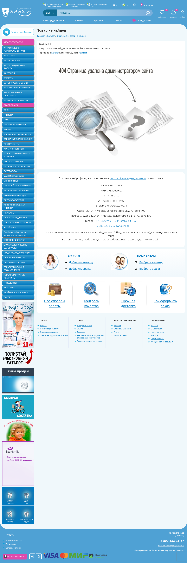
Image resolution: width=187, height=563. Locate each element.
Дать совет (26, 502)
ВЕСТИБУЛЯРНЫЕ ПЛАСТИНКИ (13, 94)
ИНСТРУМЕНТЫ (11, 144)
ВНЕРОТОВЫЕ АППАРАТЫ (17, 88)
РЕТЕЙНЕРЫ (10, 227)
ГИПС (6, 120)
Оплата (80, 329)
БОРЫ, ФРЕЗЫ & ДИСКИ (16, 83)
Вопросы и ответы (13, 548)
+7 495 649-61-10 (55, 5)
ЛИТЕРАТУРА (10, 171)
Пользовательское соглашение (89, 341)
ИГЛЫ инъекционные (14, 149)
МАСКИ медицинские (14, 176)
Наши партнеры (120, 335)
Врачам (74, 255)
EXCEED (8, 297)
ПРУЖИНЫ (9, 213)
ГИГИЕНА (8, 115)
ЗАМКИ (7, 129)
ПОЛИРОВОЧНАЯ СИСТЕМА (18, 222)
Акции (116, 332)
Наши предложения (52, 20)
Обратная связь (157, 339)
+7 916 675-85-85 (99, 5)
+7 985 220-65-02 (77, 5)
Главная (41, 36)
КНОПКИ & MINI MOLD (14, 161)
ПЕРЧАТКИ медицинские (15, 217)
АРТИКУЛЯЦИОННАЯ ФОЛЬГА (14, 66)
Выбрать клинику (151, 262)
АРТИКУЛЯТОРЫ (12, 60)
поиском (83, 53)
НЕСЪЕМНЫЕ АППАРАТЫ (16, 190)
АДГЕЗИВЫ (9, 73)
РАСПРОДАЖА (11, 105)
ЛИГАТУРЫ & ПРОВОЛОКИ (17, 166)
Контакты (148, 5)
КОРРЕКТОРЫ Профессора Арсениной (17, 155)
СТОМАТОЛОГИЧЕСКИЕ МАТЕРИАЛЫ (15, 246)
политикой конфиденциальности (128, 178)
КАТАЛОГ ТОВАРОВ (13, 42)
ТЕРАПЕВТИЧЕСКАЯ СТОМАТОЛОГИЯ (14, 268)
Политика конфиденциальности (171, 546)
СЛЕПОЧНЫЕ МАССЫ (14, 257)
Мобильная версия (14, 556)
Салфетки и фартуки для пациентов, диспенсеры (15, 233)
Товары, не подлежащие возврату (54, 335)
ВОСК (6, 110)
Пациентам (146, 255)
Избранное (162, 14)
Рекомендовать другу (26, 520)
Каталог (51, 36)
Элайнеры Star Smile (122, 329)
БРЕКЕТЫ (8, 78)
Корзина (173, 14)
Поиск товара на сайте (49, 329)
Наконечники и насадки (15, 195)
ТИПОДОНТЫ (10, 283)
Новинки (79, 20)
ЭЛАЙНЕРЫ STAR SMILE (16, 292)
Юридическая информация (162, 342)
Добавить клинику (81, 262)
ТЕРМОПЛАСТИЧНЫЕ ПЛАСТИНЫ (14, 276)
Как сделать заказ (84, 326)
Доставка (98, 20)
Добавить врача (80, 268)
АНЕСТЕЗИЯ (10, 56)
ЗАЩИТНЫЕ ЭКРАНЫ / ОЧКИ (18, 139)
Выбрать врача (149, 268)
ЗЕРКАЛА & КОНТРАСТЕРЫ (17, 134)
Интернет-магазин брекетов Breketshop (152, 550)
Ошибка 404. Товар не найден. (71, 36)
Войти (182, 17)
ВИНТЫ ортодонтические (16, 100)
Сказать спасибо (10, 502)
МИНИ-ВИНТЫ (11, 181)
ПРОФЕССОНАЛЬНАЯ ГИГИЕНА (14, 206)
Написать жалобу (10, 520)
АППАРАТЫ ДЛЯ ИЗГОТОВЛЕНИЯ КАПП (15, 49)
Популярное (11, 544)
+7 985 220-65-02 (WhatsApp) (112, 225)
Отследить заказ (142, 20)
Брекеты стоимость (14, 540)
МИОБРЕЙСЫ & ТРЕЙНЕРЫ (17, 185)
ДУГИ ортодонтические (15, 124)
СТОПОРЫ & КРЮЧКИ (14, 240)
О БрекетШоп (156, 329)
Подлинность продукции (50, 332)
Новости (154, 326)
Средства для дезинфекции (17, 253)
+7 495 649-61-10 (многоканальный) (116, 220)
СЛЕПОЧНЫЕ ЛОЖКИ (14, 262)
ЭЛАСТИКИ (9, 287)
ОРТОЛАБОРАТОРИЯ (14, 200)
